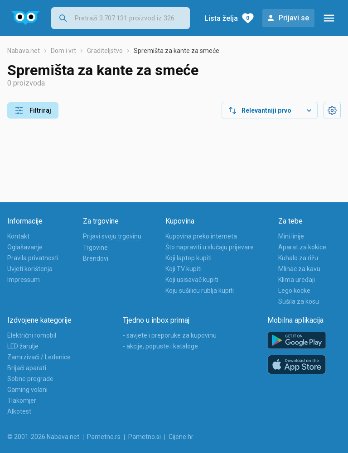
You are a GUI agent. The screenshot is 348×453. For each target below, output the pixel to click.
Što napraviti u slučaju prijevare (209, 247)
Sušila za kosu (298, 301)
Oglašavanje (25, 247)
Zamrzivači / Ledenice (39, 357)
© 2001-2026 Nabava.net (43, 436)
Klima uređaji (296, 279)
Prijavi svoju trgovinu (112, 236)
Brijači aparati (26, 368)
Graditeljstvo (105, 50)
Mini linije (291, 236)
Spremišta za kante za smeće (176, 50)
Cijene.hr (181, 436)
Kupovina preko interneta (201, 236)
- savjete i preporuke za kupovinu (170, 335)
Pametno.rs (104, 436)
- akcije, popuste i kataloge (160, 346)
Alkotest (19, 411)
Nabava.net (23, 50)
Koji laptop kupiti (188, 258)
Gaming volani (27, 389)
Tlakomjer (21, 400)
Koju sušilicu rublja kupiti (199, 290)
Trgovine (95, 247)
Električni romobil (31, 335)
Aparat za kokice (302, 247)
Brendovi (95, 258)
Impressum (23, 279)
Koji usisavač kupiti (191, 279)
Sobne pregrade (30, 378)
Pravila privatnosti (32, 258)
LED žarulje (23, 346)
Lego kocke (294, 290)
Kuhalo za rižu (298, 258)
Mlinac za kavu (299, 268)
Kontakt (18, 236)
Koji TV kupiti (183, 268)
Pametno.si (144, 436)
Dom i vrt (63, 50)
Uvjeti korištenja (30, 268)
